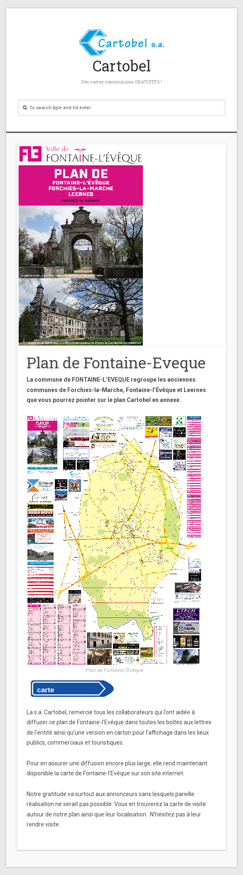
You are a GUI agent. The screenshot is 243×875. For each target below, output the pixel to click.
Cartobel (122, 66)
